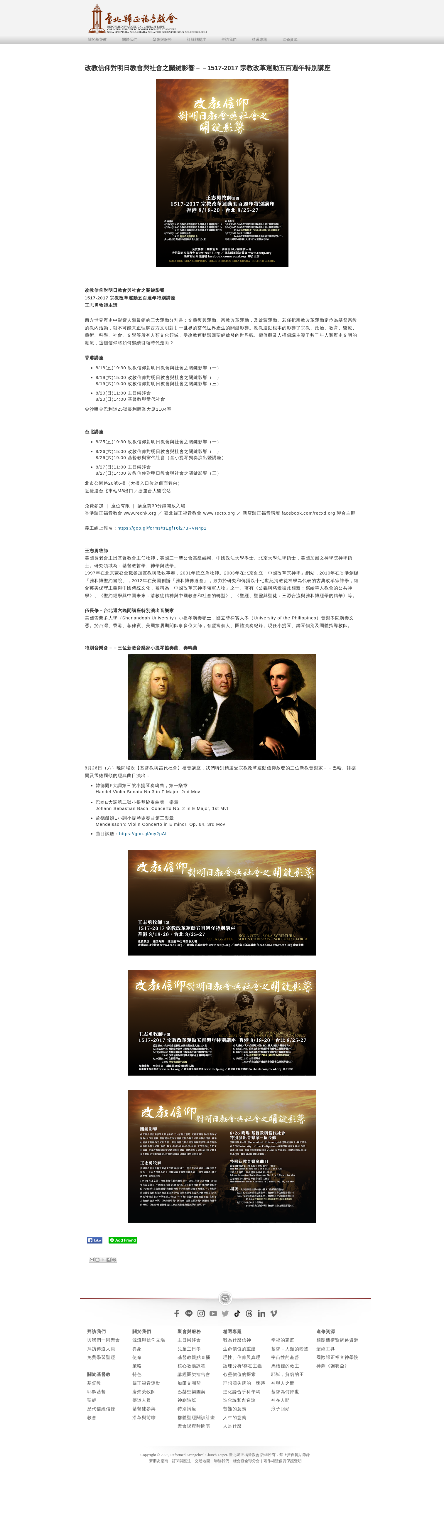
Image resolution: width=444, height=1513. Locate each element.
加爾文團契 (189, 1383)
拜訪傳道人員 (101, 1348)
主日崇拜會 (189, 1339)
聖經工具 (325, 1348)
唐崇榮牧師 (144, 1391)
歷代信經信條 (101, 1408)
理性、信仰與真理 (242, 1357)
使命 (137, 1357)
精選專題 (259, 39)
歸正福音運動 (146, 1383)
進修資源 (290, 39)
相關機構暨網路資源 (337, 1339)
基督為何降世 (285, 1391)
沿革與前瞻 (144, 1417)
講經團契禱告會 (194, 1374)
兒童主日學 (189, 1348)
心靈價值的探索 (239, 1374)
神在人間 (280, 1400)
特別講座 (187, 1408)
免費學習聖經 (101, 1357)
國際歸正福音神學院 (337, 1357)
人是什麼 (232, 1425)
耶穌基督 (96, 1391)
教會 (92, 1417)
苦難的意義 (235, 1408)
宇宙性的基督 (285, 1357)
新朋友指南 (158, 1461)
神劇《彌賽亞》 (332, 1365)
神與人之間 (283, 1383)
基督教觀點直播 (194, 1357)
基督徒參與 (144, 1408)
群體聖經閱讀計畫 (196, 1417)
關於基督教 (97, 39)
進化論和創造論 (239, 1400)
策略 (137, 1365)
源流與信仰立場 (148, 1339)
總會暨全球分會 (246, 1461)
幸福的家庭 (283, 1339)
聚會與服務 (162, 39)
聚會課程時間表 (194, 1425)
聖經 (92, 1400)
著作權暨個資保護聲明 (283, 1461)
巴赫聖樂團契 (192, 1391)
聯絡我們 (221, 1461)
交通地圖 (202, 1461)
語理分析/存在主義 (242, 1365)
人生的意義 (235, 1417)
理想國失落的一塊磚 (244, 1383)
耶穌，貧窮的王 (287, 1374)
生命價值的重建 (239, 1348)
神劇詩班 (187, 1400)
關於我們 (129, 39)
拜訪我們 (229, 39)
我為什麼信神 (237, 1339)
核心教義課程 (192, 1365)
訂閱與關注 (196, 39)
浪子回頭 (280, 1408)
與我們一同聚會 (103, 1339)
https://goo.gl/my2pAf (143, 833)
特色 (137, 1374)
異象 (137, 1348)
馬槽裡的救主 (285, 1365)
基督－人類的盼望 (290, 1348)
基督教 (94, 1383)
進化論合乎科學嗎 (242, 1391)
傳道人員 (141, 1400)
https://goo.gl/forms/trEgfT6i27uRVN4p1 (162, 527)
